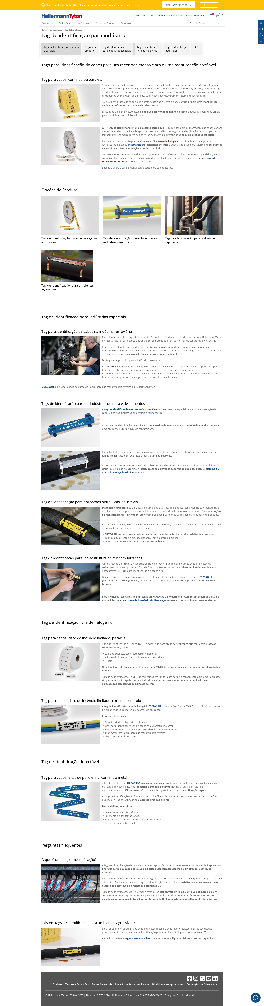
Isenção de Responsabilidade (132, 984)
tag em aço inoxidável (137, 938)
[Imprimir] (261, 35)
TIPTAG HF (112, 366)
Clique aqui (47, 386)
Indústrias (83, 23)
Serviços (126, 23)
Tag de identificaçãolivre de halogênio (148, 48)
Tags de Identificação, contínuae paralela (61, 48)
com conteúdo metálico (143, 409)
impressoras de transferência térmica (141, 600)
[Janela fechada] (222, 5)
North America (179, 4)
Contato (57, 984)
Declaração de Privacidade (202, 984)
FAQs (197, 47)
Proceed (208, 5)
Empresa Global (105, 23)
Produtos (47, 23)
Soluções (64, 23)
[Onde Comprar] (261, 23)
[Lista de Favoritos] (261, 41)
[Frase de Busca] (205, 23)
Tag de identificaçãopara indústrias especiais (117, 48)
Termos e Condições (77, 984)
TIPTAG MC (133, 783)
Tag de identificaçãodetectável (176, 48)
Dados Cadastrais (102, 984)
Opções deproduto (91, 48)
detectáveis (134, 144)
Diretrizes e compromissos (167, 984)
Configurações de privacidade (181, 995)
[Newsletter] (261, 29)
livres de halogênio (168, 141)
